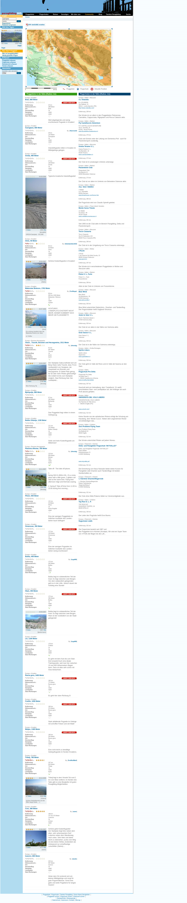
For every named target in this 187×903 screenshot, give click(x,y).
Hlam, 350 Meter (31, 591)
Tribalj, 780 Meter (32, 757)
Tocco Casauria (85, 231)
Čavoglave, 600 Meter (33, 128)
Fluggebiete (46, 894)
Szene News (78, 894)
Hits (20, 43)
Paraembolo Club (86, 168)
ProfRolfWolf (72, 760)
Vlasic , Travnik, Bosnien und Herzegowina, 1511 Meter (47, 343)
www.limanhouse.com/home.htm (89, 195)
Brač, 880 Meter (31, 100)
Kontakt (71, 900)
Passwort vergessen (9, 25)
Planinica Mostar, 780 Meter (36, 448)
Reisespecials (71, 898)
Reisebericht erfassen (9, 64)
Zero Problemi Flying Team (89, 426)
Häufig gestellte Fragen (10, 55)
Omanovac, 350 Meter (33, 526)
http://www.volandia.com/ (86, 108)
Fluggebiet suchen (53, 896)
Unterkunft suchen (79, 896)
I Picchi (82, 251)
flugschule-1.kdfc (86, 521)
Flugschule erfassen (9, 62)
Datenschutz (56, 900)
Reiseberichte (61, 898)
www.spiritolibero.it (84, 356)
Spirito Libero (84, 350)
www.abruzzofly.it (84, 300)
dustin (74, 859)
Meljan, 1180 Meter (32, 729)
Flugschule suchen (66, 896)
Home (27, 17)
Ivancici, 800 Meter (32, 856)
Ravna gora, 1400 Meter (34, 675)
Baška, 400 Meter (32, 556)
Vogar (3, 48)
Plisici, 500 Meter (32, 496)
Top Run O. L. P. (85, 502)
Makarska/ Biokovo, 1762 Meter (37, 288)
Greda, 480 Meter (32, 156)
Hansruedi (73, 131)
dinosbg (74, 345)
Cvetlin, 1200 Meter (32, 701)
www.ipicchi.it (83, 259)
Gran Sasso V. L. (85, 333)
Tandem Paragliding (66, 894)
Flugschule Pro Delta (87, 372)
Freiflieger (73, 291)
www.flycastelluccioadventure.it (88, 131)
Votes (6, 43)
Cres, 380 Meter (31, 809)
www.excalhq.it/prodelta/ (86, 380)
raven (75, 811)
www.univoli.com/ (84, 409)
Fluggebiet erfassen (8, 60)
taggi (19, 45)
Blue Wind (83, 292)
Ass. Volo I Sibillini (86, 187)
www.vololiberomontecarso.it (87, 216)
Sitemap (77, 900)
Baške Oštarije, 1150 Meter (35, 420)
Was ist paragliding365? (10, 53)
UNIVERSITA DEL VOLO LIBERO (91, 397)
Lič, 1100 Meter (31, 639)
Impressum (64, 900)
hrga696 (74, 559)
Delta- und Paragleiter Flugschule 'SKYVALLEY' (98, 446)
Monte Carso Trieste (87, 208)
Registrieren (6, 23)
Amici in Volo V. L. (86, 315)
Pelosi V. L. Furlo (85, 274)
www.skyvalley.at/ (84, 461)
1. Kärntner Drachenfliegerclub (91, 479)
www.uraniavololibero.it (86, 154)
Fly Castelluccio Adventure (89, 123)
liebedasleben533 (71, 244)
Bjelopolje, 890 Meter (33, 392)
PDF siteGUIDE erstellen (36, 24)
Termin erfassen (7, 66)
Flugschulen (55, 894)
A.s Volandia (84, 100)
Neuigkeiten (86, 894)
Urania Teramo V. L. (86, 146)
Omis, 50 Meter (31, 241)
